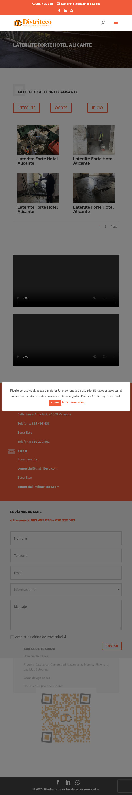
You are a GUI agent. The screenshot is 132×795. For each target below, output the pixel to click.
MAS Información (73, 402)
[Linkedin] (65, 12)
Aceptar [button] (55, 402)
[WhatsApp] (71, 12)
